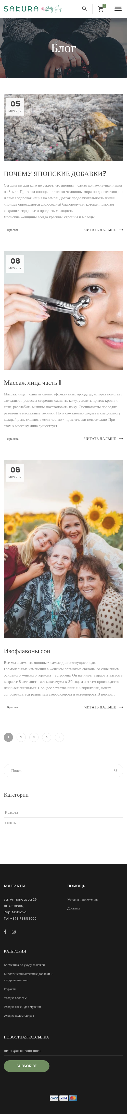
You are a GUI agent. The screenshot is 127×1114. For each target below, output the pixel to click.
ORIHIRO (12, 823)
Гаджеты (10, 989)
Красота (11, 812)
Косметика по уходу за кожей (24, 964)
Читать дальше (103, 229)
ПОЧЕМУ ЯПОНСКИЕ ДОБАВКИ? (55, 173)
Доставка (73, 908)
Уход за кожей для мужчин (22, 1006)
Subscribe (27, 1066)
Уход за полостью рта (19, 1015)
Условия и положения (82, 899)
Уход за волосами (16, 997)
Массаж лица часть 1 (32, 382)
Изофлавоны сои (27, 650)
